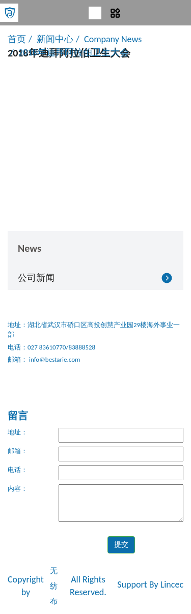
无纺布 (54, 586)
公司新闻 (36, 277)
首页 (17, 39)
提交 (121, 544)
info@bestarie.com (54, 359)
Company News (113, 39)
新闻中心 (55, 39)
